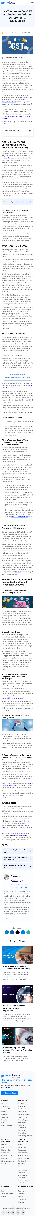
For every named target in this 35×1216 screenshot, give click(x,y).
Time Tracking (23, 1117)
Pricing (3, 1111)
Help (2, 1123)
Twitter (21, 1194)
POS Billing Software (25, 1136)
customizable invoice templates (12, 698)
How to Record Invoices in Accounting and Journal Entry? (17, 967)
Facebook (22, 1191)
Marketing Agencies (7, 1161)
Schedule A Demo (9, 1093)
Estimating (21, 1106)
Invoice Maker (23, 1153)
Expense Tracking (24, 1114)
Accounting (22, 1123)
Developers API (6, 1125)
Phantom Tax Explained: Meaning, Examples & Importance (14, 1008)
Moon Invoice (7, 1208)
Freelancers (5, 1144)
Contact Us (5, 1106)
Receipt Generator (24, 1158)
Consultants (5, 1153)
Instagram (22, 1202)
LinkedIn (22, 1196)
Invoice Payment (23, 1120)
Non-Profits (5, 1164)
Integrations (22, 1133)
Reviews (4, 1114)
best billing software (10, 696)
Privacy (3, 1191)
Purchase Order (23, 1109)
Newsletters (22, 1150)
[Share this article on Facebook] (12, 932)
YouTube (22, 1199)
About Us (4, 1103)
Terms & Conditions (7, 1194)
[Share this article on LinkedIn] (7, 932)
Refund (3, 1196)
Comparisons (22, 1147)
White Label (5, 1117)
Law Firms (4, 1158)
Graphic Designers (7, 1155)
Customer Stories (7, 1109)
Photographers (6, 1150)
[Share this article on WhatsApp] (28, 932)
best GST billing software (19, 516)
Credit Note (22, 1111)
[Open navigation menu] (32, 2)
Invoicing (21, 1103)
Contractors (5, 1147)
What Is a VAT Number (22, 202)
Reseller (4, 1120)
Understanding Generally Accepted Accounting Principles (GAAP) (17, 1050)
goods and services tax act (10, 158)
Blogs (20, 1144)
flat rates (18, 572)
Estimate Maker (23, 1155)
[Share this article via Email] (23, 932)
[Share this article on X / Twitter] (17, 932)
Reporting (21, 1130)
